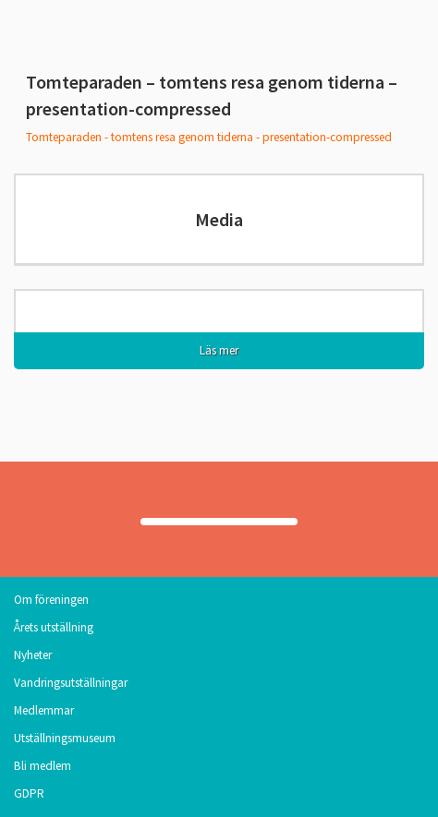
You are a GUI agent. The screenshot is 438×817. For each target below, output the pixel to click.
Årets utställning (53, 627)
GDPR (29, 793)
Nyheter (33, 655)
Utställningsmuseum (65, 738)
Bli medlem (42, 766)
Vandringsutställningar (71, 683)
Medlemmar (44, 710)
